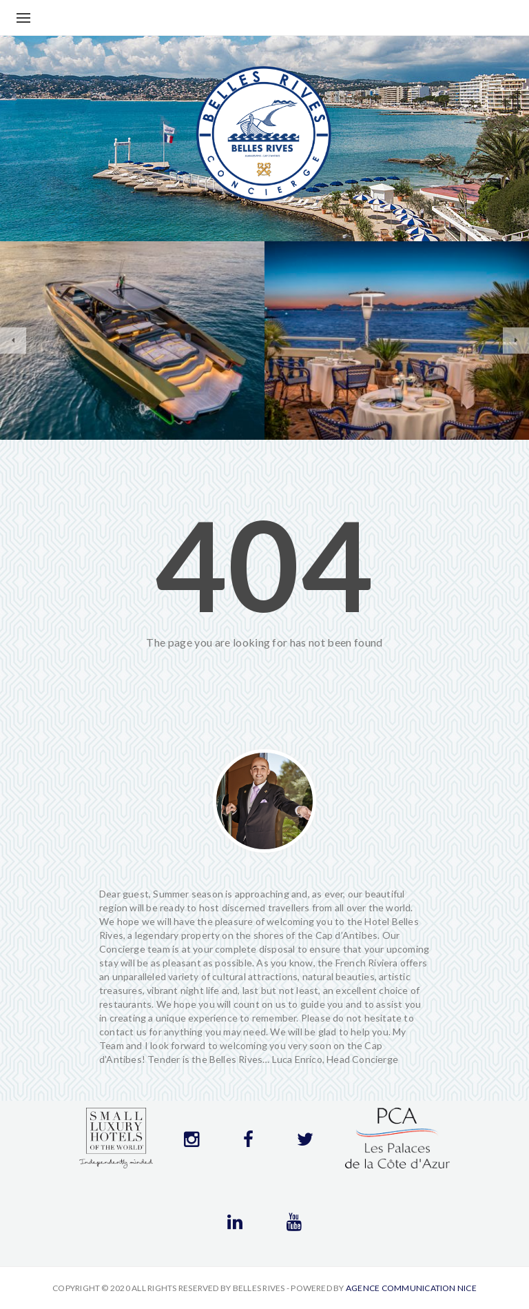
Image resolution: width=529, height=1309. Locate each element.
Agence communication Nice (411, 1288)
